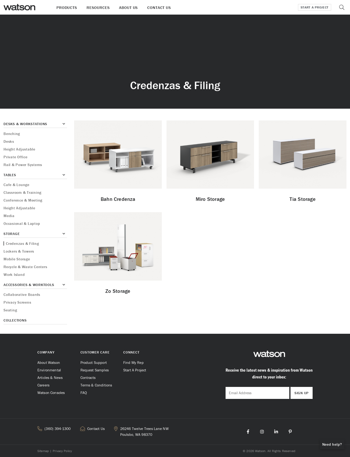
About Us (128, 7)
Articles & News (50, 377)
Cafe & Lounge (16, 185)
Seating (10, 310)
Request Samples (94, 370)
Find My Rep (133, 362)
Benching (12, 133)
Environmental (49, 370)
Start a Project (315, 7)
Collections (15, 320)
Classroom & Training (22, 192)
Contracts (87, 377)
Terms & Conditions (96, 385)
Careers (43, 385)
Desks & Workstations (25, 124)
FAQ (83, 392)
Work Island (14, 274)
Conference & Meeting (23, 200)
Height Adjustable (19, 149)
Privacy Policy (62, 451)
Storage (12, 233)
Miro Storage (210, 199)
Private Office (16, 157)
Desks (9, 141)
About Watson (48, 362)
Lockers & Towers (19, 251)
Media (9, 216)
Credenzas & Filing (22, 243)
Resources (98, 7)
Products (66, 7)
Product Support (93, 362)
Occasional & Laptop (22, 223)
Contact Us (159, 7)
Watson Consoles (51, 392)
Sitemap (43, 451)
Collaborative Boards (22, 294)
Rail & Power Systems (23, 165)
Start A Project (134, 370)
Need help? (332, 444)
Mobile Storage (17, 259)
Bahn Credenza (118, 199)
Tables (10, 175)
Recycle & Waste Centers (25, 267)
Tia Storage (302, 199)
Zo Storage (117, 291)
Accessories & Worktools (29, 284)
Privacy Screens (17, 302)
